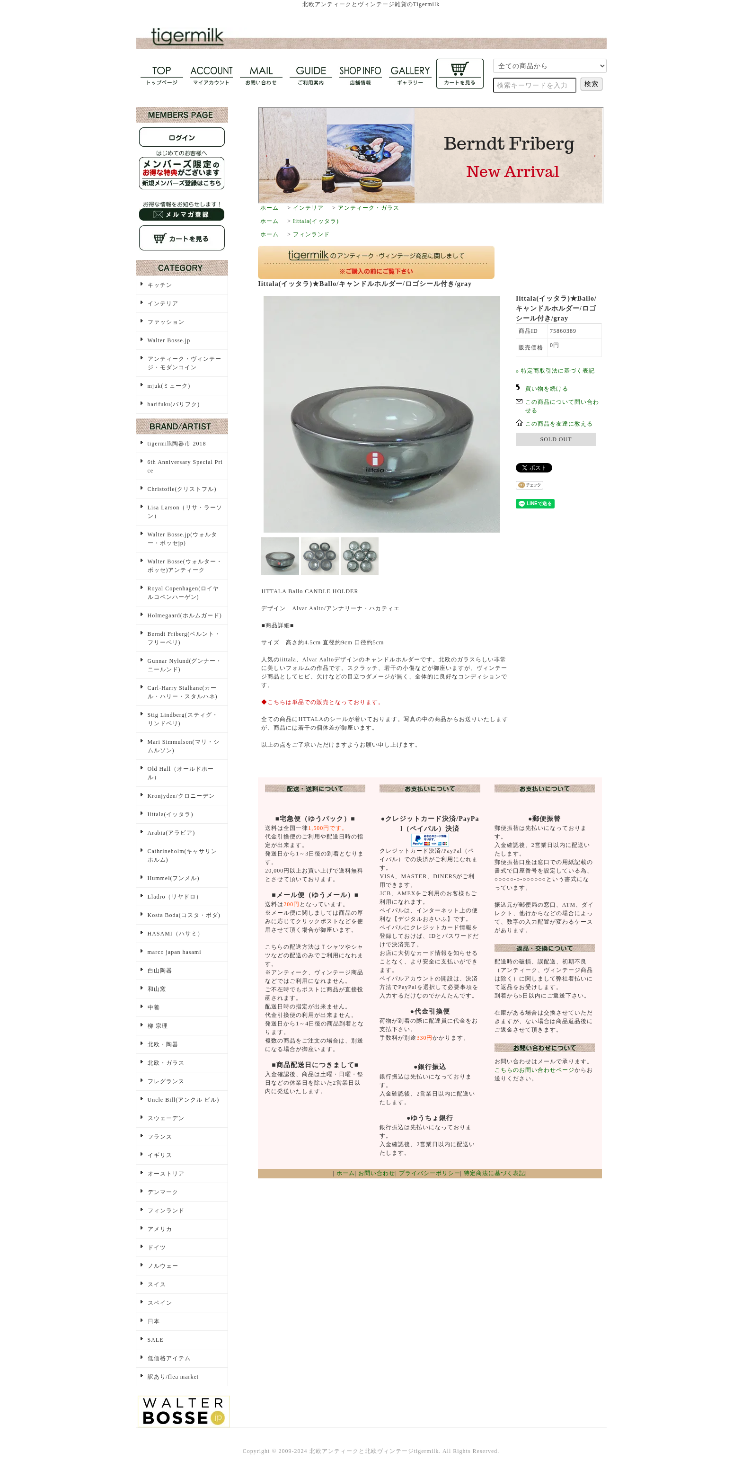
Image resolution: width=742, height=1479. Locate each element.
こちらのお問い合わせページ (534, 1070)
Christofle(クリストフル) (182, 489)
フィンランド (311, 234)
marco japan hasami (175, 952)
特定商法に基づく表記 (494, 1173)
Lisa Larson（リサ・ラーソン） (185, 511)
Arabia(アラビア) (171, 832)
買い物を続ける (546, 388)
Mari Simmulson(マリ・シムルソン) (184, 746)
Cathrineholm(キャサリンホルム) (183, 855)
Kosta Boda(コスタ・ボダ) (184, 915)
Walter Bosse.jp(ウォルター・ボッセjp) (183, 538)
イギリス (160, 1155)
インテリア (308, 208)
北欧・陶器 (163, 1044)
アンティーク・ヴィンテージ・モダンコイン (184, 363)
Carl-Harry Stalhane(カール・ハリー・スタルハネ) (183, 692)
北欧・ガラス (166, 1063)
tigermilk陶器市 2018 (177, 443)
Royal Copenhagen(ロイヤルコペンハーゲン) (184, 592)
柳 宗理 (158, 1026)
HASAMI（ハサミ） (175, 933)
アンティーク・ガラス (368, 208)
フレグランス (166, 1081)
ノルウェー (163, 1266)
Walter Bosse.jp (169, 340)
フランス (160, 1136)
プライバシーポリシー (429, 1173)
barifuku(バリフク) (174, 404)
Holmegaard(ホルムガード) (185, 615)
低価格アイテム (169, 1358)
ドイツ (157, 1247)
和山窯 (157, 989)
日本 (154, 1321)
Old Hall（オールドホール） (181, 773)
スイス (157, 1284)
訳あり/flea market (173, 1376)
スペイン (160, 1303)
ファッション (166, 322)
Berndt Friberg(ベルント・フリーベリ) (184, 638)
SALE (156, 1339)
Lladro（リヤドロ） (175, 896)
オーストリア (166, 1173)
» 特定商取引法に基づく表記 (555, 370)
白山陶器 (160, 970)
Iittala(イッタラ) (316, 221)
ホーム (269, 208)
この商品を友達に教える (559, 423)
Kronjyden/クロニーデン (181, 796)
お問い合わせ (376, 1173)
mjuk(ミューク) (169, 386)
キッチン (160, 285)
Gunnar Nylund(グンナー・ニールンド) (185, 665)
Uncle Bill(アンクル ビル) (184, 1099)
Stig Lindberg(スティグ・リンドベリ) (183, 719)
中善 (154, 1007)
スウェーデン (166, 1118)
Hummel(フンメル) (174, 878)
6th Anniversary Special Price (185, 466)
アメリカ (160, 1229)
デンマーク (163, 1192)
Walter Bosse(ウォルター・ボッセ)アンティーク (185, 565)
